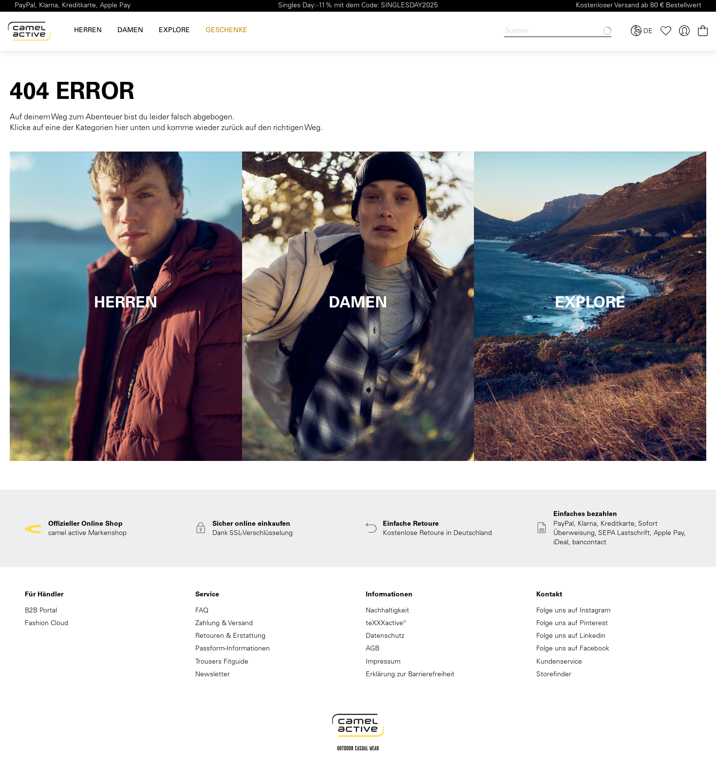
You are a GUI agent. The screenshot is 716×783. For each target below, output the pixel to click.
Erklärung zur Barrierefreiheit (410, 674)
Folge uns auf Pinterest (572, 623)
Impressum (383, 662)
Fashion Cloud (46, 623)
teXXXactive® (386, 623)
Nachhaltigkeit (387, 611)
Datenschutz (385, 636)
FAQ (201, 611)
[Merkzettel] (666, 30)
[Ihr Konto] (684, 30)
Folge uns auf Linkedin (570, 636)
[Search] (557, 31)
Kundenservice (559, 662)
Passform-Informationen (232, 649)
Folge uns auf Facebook (572, 649)
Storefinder (553, 674)
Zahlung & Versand (224, 623)
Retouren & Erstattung (230, 636)
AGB (372, 649)
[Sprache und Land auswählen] (642, 31)
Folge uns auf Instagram (573, 611)
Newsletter (212, 674)
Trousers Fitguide (221, 662)
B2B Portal (41, 611)
